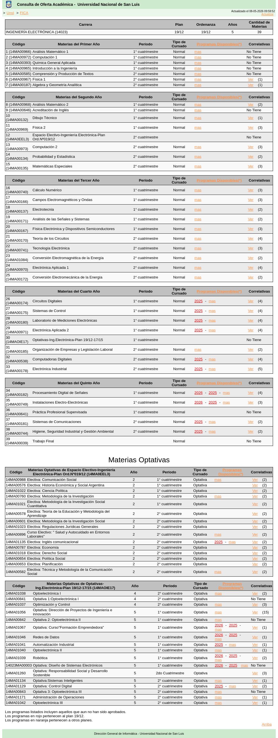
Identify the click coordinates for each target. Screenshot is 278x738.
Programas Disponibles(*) (219, 44)
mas (198, 52)
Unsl (10, 13)
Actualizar (267, 14)
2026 (199, 393)
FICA (24, 13)
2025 (199, 301)
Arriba (267, 724)
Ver (250, 79)
